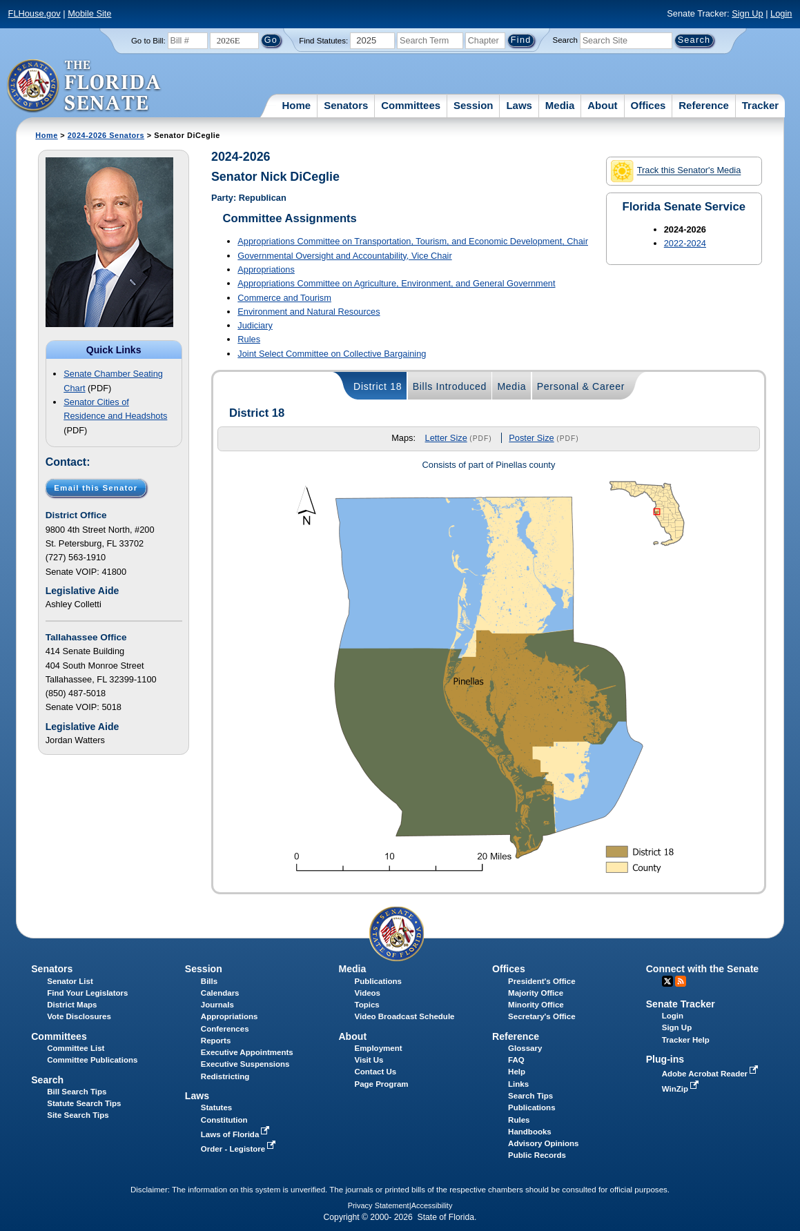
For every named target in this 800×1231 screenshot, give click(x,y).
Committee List (75, 1048)
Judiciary (255, 325)
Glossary (525, 1048)
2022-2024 (685, 243)
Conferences (225, 1029)
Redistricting (225, 1076)
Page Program (381, 1084)
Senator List (70, 981)
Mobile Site (89, 13)
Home (296, 105)
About (602, 105)
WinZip (681, 1089)
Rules (248, 339)
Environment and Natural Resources (308, 311)
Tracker (760, 105)
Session (473, 105)
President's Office (541, 981)
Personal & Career (581, 386)
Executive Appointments (247, 1052)
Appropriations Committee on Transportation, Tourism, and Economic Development (412, 241)
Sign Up (747, 13)
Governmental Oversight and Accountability (344, 255)
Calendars (220, 993)
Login (781, 13)
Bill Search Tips (76, 1091)
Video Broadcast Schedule (404, 1016)
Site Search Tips (77, 1115)
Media (560, 105)
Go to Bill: (148, 41)
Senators (346, 105)
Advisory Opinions (543, 1143)
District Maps (72, 1005)
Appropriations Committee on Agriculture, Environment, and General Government (396, 283)
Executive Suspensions (245, 1064)
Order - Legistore (240, 1149)
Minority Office (536, 1005)
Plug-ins (665, 1059)
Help (516, 1071)
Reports (216, 1040)
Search (564, 40)
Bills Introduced (450, 386)
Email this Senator (95, 488)
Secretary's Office (541, 1016)
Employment (378, 1048)
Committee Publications (92, 1060)
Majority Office (535, 993)
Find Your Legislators (87, 993)
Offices (648, 105)
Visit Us (368, 1060)
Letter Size (446, 438)
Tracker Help (686, 1040)
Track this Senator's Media (676, 171)
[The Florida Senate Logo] (84, 86)
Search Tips (530, 1096)
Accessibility (432, 1205)
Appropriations (266, 269)
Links (518, 1084)
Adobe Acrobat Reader (711, 1074)
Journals (217, 1005)
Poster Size (531, 438)
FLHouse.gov (34, 13)
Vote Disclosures (79, 1016)
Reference (704, 105)
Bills (209, 981)
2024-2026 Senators (106, 135)
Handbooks (530, 1131)
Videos (367, 993)
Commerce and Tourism (284, 298)
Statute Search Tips (84, 1103)
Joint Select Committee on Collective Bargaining (331, 353)
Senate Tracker (680, 1004)
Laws (519, 105)
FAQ (516, 1060)
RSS (680, 981)
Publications (377, 981)
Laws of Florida (237, 1134)
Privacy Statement (378, 1205)
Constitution (224, 1120)
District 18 (377, 386)
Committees (410, 105)
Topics (366, 1005)
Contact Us (375, 1071)
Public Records (537, 1155)
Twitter (667, 981)
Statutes (216, 1107)
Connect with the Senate (702, 968)
